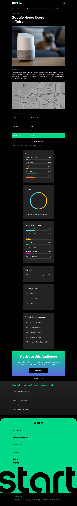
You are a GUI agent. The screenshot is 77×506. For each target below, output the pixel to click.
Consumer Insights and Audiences (28, 9)
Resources (17, 445)
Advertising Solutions (21, 437)
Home (13, 9)
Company (16, 452)
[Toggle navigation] (64, 3)
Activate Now (38, 141)
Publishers (17, 430)
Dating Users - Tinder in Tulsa (21, 409)
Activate (38, 370)
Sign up (16, 463)
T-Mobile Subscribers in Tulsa (21, 391)
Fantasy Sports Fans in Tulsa (20, 396)
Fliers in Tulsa (16, 405)
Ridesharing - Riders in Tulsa (20, 400)
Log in (15, 459)
